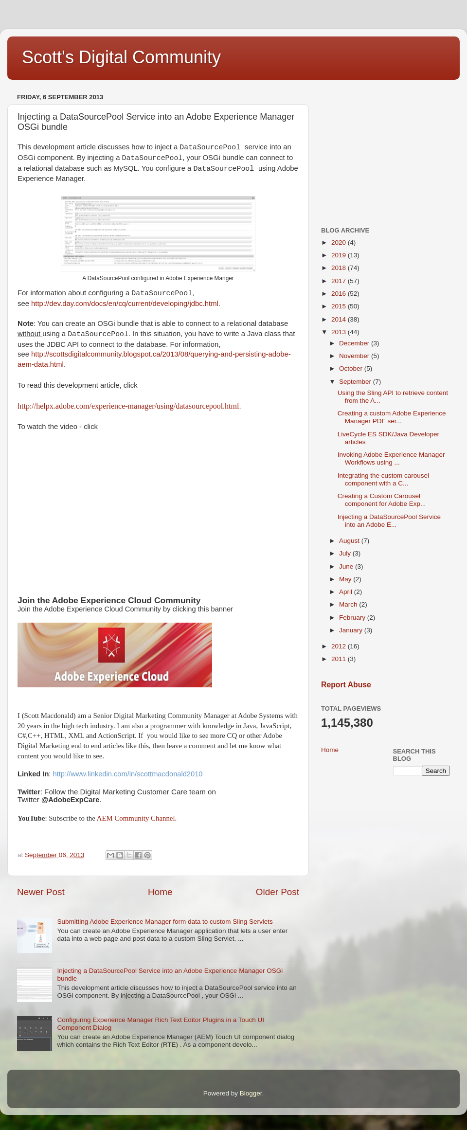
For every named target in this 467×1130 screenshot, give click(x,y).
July (346, 553)
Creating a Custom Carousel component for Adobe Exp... (382, 499)
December (355, 343)
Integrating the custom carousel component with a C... (383, 479)
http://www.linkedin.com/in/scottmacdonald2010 (128, 774)
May (346, 579)
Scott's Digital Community (121, 57)
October (351, 368)
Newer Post (41, 892)
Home (160, 892)
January (351, 630)
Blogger (251, 1093)
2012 (339, 646)
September (356, 381)
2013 (339, 332)
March (349, 604)
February (353, 617)
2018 (339, 267)
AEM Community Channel (136, 818)
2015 (339, 306)
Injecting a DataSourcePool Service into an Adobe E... (389, 520)
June (347, 566)
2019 (339, 255)
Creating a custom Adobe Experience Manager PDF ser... (392, 417)
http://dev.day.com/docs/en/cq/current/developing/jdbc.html (124, 303)
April (346, 591)
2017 (339, 281)
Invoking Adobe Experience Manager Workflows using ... (391, 458)
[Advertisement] (385, 151)
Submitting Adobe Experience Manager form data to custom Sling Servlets (164, 921)
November (355, 355)
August (350, 540)
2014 (339, 319)
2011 (339, 659)
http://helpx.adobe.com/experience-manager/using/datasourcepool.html (128, 406)
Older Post (277, 892)
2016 (339, 293)
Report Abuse (346, 685)
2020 (339, 242)
